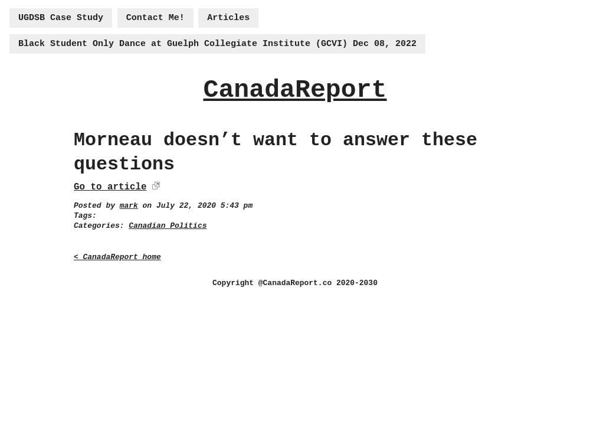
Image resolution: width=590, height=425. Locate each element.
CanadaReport (294, 90)
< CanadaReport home (117, 257)
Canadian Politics (167, 225)
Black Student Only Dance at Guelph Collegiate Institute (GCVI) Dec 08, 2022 (217, 44)
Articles (228, 18)
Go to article (110, 187)
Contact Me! (155, 18)
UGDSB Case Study (60, 18)
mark (129, 205)
